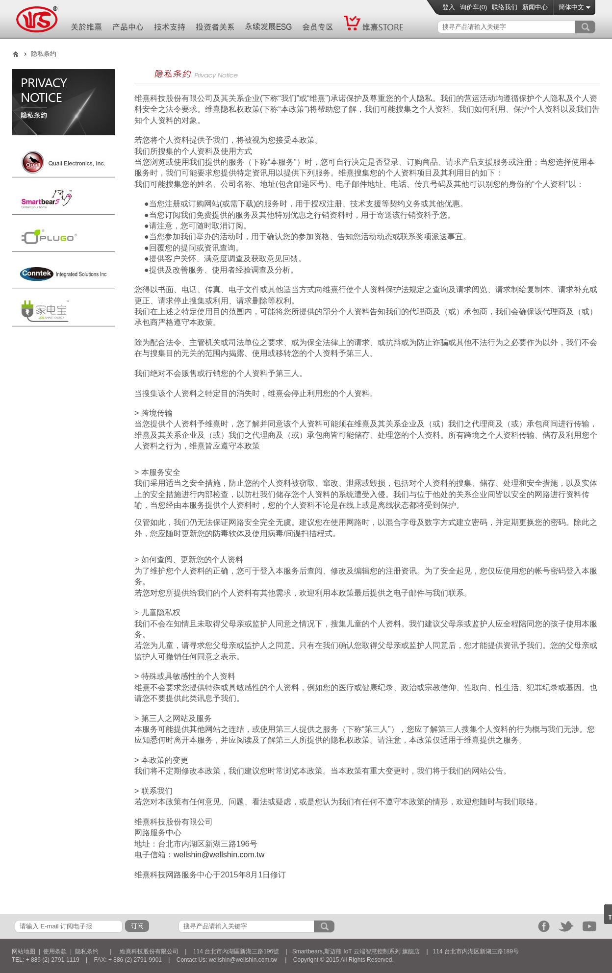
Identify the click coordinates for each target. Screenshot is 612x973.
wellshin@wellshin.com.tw (219, 854)
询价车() (473, 7)
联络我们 (504, 7)
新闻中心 (535, 7)
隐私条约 (87, 951)
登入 (448, 7)
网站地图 (23, 951)
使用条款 (55, 951)
